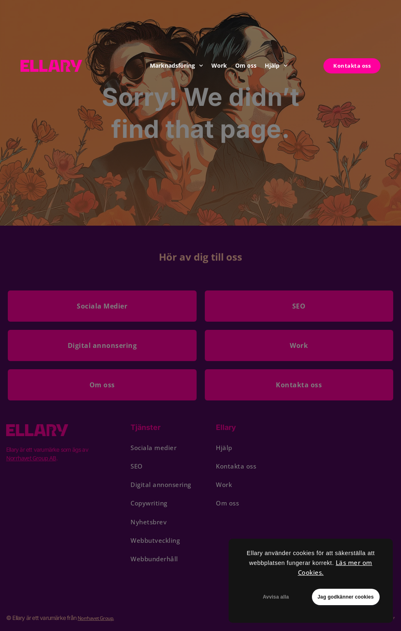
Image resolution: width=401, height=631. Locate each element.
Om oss (246, 65)
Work (219, 65)
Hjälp (276, 65)
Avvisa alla (276, 597)
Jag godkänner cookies (345, 597)
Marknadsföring (176, 65)
